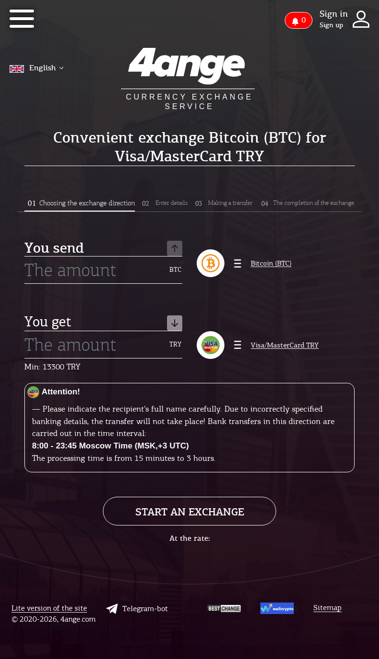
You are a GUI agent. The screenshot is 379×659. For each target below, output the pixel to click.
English (37, 67)
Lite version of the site (49, 608)
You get (103, 322)
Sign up (331, 25)
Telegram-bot (137, 608)
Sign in (334, 14)
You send (103, 249)
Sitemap (327, 608)
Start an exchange (189, 511)
